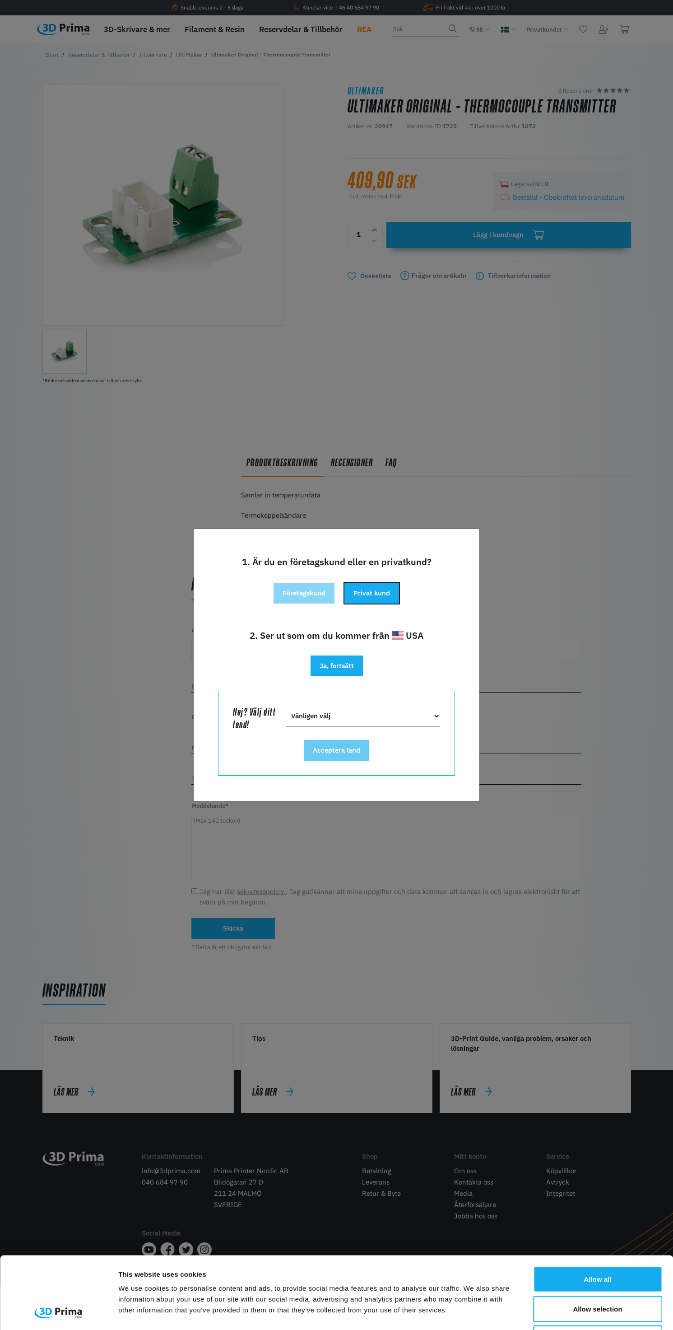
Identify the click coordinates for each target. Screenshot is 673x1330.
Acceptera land (336, 750)
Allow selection (597, 1241)
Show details (474, 1312)
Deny (597, 1270)
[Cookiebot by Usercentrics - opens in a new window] (58, 1312)
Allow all (598, 1211)
